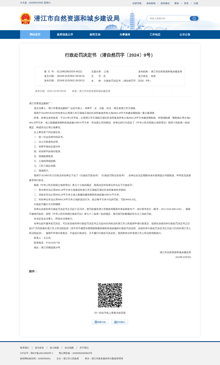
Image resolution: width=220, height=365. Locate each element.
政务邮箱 (151, 3)
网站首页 (35, 34)
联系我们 (24, 347)
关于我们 (84, 347)
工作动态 (155, 34)
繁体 (176, 3)
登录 (186, 3)
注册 (196, 3)
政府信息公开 (65, 34)
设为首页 (39, 347)
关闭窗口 (119, 322)
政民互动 (95, 34)
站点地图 (69, 347)
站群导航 (137, 3)
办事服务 (125, 34)
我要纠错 (100, 322)
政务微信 (165, 3)
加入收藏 (54, 347)
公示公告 (185, 34)
